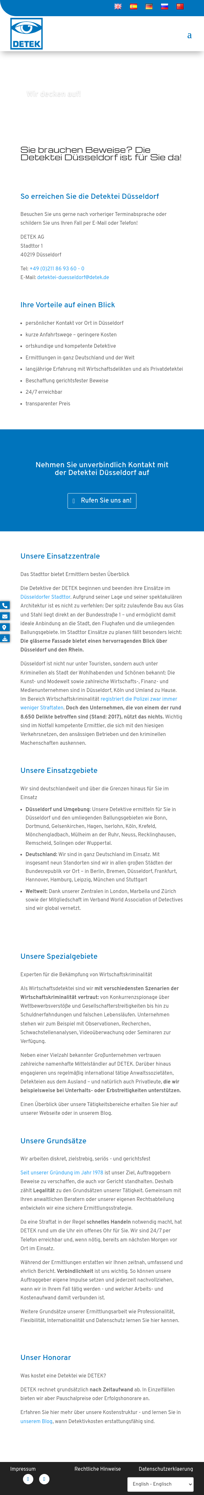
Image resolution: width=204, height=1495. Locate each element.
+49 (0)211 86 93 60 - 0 (56, 269)
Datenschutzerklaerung (166, 1469)
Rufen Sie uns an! (106, 501)
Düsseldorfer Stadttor (45, 597)
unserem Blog (36, 1422)
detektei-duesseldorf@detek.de (73, 278)
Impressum (23, 1469)
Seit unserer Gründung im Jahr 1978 (61, 1173)
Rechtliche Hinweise (97, 1469)
